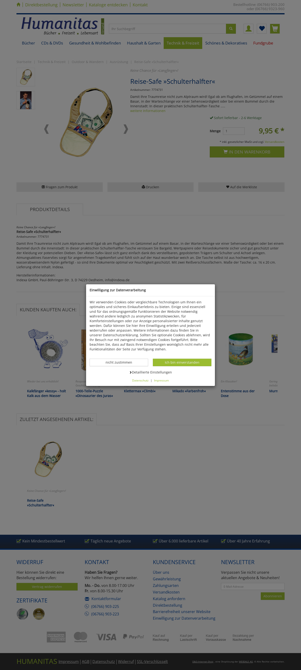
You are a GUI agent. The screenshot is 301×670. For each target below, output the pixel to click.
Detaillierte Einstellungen (150, 372)
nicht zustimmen (121, 362)
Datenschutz (140, 380)
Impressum (161, 380)
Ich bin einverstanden (182, 362)
